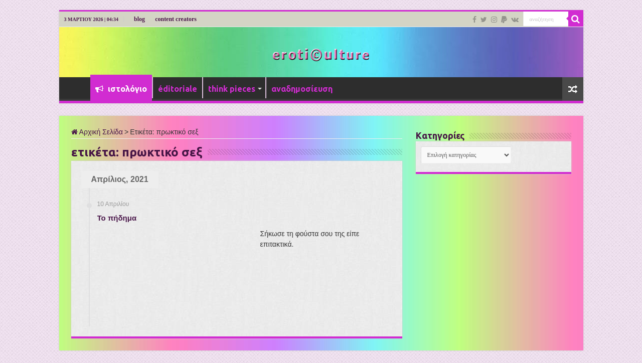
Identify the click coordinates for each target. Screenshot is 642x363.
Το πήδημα (117, 218)
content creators (176, 19)
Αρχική (77, 87)
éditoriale (177, 88)
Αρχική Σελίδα (97, 132)
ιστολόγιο (121, 88)
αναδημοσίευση (302, 88)
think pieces (231, 88)
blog (139, 19)
